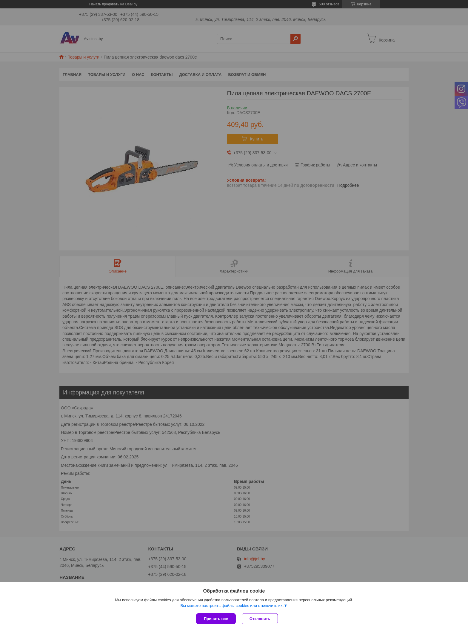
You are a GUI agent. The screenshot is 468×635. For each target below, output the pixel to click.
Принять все (216, 618)
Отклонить (260, 618)
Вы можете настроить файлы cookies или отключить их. (232, 605)
